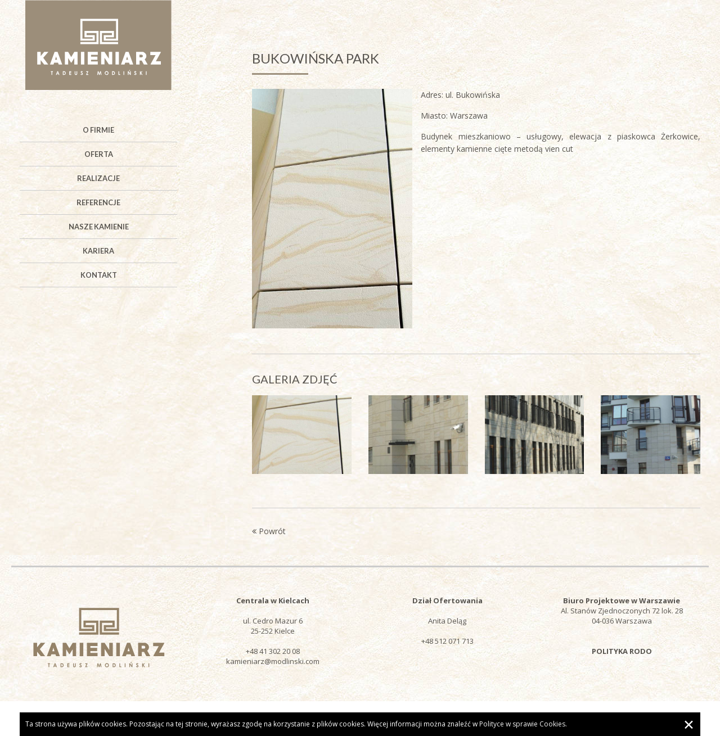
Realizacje (98, 178)
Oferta (98, 154)
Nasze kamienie (99, 226)
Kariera (98, 250)
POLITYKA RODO (622, 651)
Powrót (269, 531)
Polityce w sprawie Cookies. (523, 724)
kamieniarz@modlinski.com (273, 661)
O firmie (98, 129)
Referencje (98, 202)
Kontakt (98, 274)
